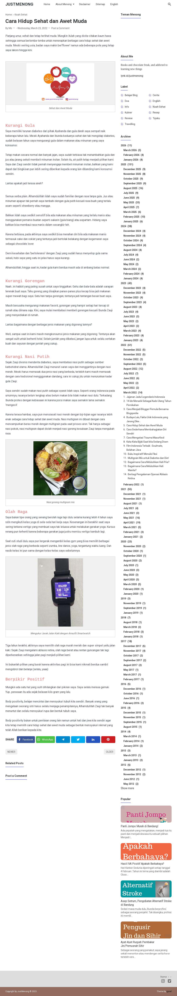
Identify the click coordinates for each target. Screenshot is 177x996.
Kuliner (128, 112)
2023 (126, 283)
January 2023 (133, 340)
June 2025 (131, 197)
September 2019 (134, 608)
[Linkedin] (93, 739)
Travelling (130, 124)
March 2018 (132, 627)
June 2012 (131, 779)
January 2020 (133, 593)
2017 (126, 641)
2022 (126, 345)
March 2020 (132, 584)
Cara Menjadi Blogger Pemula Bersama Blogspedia (147, 411)
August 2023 (132, 307)
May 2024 (131, 264)
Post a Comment (60, 28)
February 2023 (133, 335)
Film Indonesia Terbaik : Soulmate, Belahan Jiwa (144, 447)
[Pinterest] (108, 739)
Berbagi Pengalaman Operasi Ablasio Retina (148, 476)
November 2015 (134, 717)
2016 (126, 684)
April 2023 (131, 326)
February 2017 (133, 679)
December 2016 (134, 688)
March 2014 (132, 736)
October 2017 (133, 655)
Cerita (156, 95)
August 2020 (132, 560)
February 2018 (133, 631)
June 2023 (131, 316)
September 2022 (134, 364)
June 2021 (131, 513)
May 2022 (131, 383)
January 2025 (133, 221)
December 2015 (134, 712)
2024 (126, 226)
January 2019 (133, 612)
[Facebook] (26, 739)
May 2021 (131, 517)
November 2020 (134, 546)
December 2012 (134, 769)
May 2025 (131, 202)
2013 (126, 750)
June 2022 (131, 378)
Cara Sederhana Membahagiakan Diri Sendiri (146, 431)
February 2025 (134, 216)
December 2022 (134, 349)
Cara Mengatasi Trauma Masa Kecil (145, 437)
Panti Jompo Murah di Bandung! (139, 826)
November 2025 (134, 174)
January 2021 (133, 536)
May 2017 (131, 669)
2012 (126, 765)
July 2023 (130, 311)
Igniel (169, 991)
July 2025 (130, 193)
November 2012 (134, 774)
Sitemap (100, 4)
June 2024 (131, 259)
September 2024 (134, 245)
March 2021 (132, 527)
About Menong (64, 4)
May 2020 (131, 574)
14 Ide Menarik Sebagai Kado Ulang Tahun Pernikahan (148, 403)
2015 (126, 707)
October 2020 (133, 551)
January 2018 (133, 636)
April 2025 (131, 207)
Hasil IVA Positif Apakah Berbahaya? (142, 863)
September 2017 (134, 660)
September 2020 (134, 555)
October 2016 (133, 693)
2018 (126, 617)
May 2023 (131, 321)
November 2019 (134, 603)
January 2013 (133, 760)
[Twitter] (45, 739)
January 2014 (133, 745)
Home (47, 4)
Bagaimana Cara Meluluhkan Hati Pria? (148, 462)
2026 (126, 145)
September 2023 (134, 302)
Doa (127, 101)
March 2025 (132, 212)
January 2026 (133, 159)
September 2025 (134, 183)
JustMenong (19, 4)
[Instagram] (163, 981)
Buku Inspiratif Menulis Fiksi (142, 454)
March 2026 (132, 150)
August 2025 (133, 188)
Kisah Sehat (159, 106)
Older (109, 751)
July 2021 (130, 508)
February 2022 (133, 484)
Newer (11, 751)
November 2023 (134, 292)
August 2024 (132, 250)
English (114, 4)
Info (127, 106)
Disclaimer (84, 4)
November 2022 (134, 354)
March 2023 (132, 330)
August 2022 (133, 368)
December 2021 (134, 494)
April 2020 (131, 579)
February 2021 (133, 532)
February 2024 (133, 273)
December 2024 (134, 231)
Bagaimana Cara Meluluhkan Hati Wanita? (145, 468)
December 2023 (134, 288)
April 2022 (131, 387)
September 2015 (134, 722)
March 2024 (132, 269)
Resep (156, 112)
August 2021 (132, 503)
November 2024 (134, 235)
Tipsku (156, 118)
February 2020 (133, 589)
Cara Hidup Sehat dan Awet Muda (144, 425)
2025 (127, 164)
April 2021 (131, 522)
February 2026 (133, 155)
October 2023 (133, 297)
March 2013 (132, 755)
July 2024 (130, 254)
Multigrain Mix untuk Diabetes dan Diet (148, 458)
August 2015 (132, 726)
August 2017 (132, 665)
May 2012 (131, 784)
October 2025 (133, 178)
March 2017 (132, 674)
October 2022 (133, 359)
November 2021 (134, 498)
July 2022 (130, 373)
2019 (126, 598)
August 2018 (132, 622)
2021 (126, 489)
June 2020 (131, 570)
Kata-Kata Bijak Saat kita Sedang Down (147, 441)
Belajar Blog (131, 95)
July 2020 (130, 565)
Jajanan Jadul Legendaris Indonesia (145, 397)
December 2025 (134, 169)
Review (129, 118)
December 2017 (134, 646)
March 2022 (132, 392)
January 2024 (133, 278)
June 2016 (131, 698)
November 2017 (134, 650)
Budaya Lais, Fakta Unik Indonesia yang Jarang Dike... (147, 419)
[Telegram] (63, 739)
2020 (126, 541)
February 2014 (133, 741)
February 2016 (133, 703)
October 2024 (133, 240)
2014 (126, 731)
